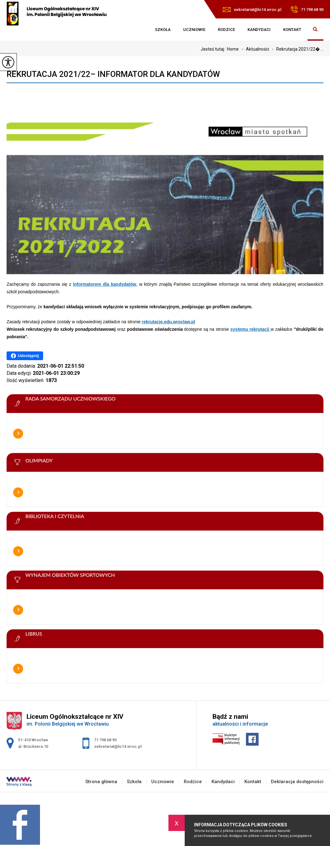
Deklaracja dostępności (297, 781)
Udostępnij (25, 355)
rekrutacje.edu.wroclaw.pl (168, 321)
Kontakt (292, 29)
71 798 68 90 (307, 9)
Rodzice (226, 29)
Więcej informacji (18, 434)
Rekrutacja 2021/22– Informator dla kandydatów (113, 74)
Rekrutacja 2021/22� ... (296, 49)
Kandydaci (259, 29)
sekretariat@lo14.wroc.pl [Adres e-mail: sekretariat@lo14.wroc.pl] (118, 746)
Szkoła (163, 29)
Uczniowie (194, 29)
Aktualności (254, 49)
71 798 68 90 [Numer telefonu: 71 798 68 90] (105, 740)
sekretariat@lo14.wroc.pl (252, 9)
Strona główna (142, 30)
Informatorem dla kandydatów (104, 284)
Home (233, 49)
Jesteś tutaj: (214, 49)
